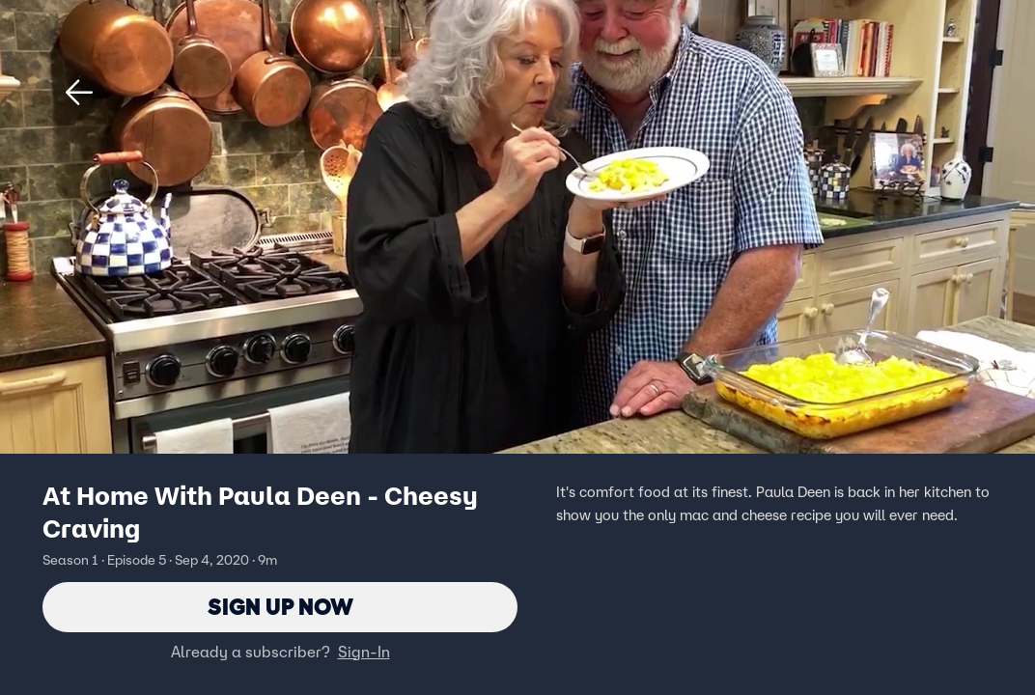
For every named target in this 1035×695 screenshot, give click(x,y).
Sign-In (364, 651)
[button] (79, 92)
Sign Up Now (280, 607)
